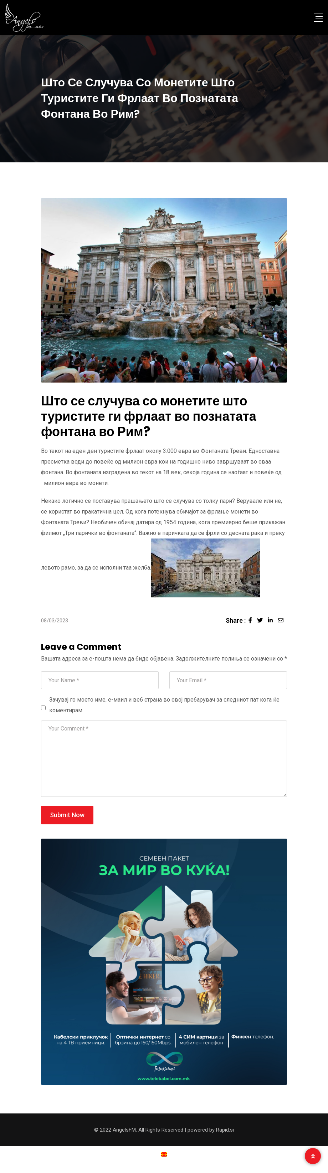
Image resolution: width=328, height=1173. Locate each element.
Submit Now (67, 815)
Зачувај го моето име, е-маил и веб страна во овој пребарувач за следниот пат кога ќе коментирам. (164, 705)
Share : (236, 620)
